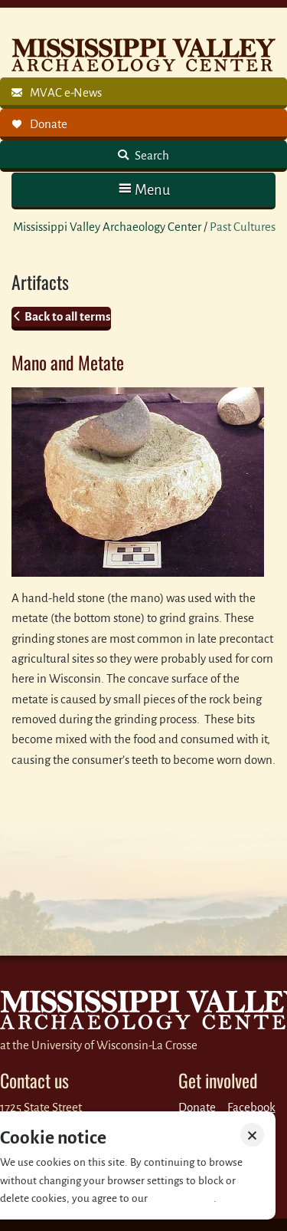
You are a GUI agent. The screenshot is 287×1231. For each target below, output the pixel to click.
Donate (197, 1107)
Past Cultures (243, 226)
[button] (143, 190)
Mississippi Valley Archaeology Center (107, 226)
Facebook (251, 1107)
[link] (143, 93)
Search (150, 155)
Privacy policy (182, 1198)
